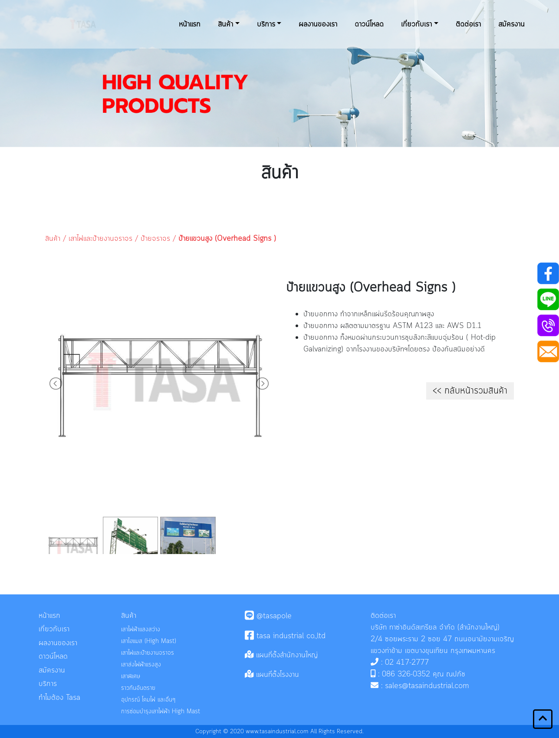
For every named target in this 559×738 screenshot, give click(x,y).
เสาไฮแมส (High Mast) (148, 641)
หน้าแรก (190, 24)
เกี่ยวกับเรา (416, 24)
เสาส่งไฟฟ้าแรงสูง (141, 665)
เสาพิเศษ (130, 676)
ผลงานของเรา (318, 24)
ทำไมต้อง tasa (59, 697)
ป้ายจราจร (155, 238)
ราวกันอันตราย (138, 688)
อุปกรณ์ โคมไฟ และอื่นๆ (148, 700)
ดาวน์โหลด (369, 24)
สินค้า (225, 24)
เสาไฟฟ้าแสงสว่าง (140, 630)
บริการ (266, 24)
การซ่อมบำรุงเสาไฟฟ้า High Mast (160, 712)
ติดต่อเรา (468, 24)
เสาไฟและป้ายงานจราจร (100, 238)
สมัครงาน (511, 24)
